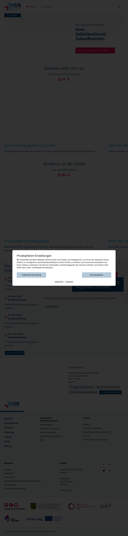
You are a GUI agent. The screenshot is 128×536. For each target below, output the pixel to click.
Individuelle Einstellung (31, 275)
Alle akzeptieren (96, 275)
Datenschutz (59, 282)
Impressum (69, 282)
